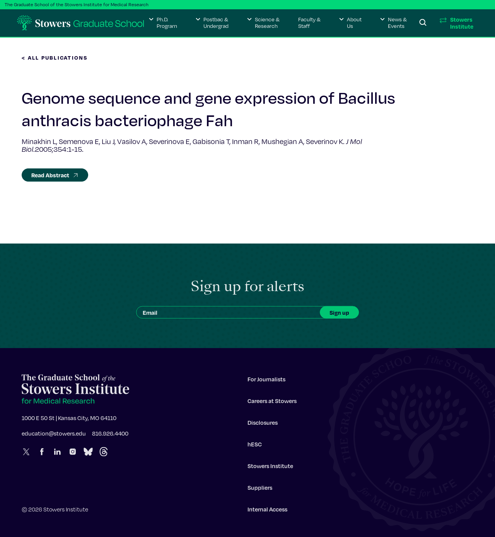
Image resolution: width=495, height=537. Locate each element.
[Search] (423, 23)
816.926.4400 (110, 435)
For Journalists (266, 380)
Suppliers (260, 489)
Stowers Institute (270, 467)
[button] (163, 22)
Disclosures (263, 424)
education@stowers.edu (54, 435)
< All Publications (55, 57)
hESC (255, 446)
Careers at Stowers (272, 402)
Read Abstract (55, 175)
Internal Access (267, 511)
